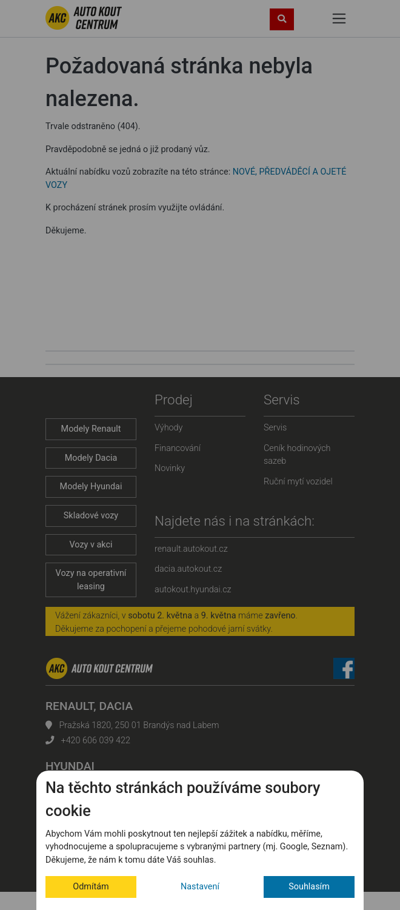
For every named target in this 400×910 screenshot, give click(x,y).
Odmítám (90, 887)
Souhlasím (309, 887)
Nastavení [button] (200, 887)
